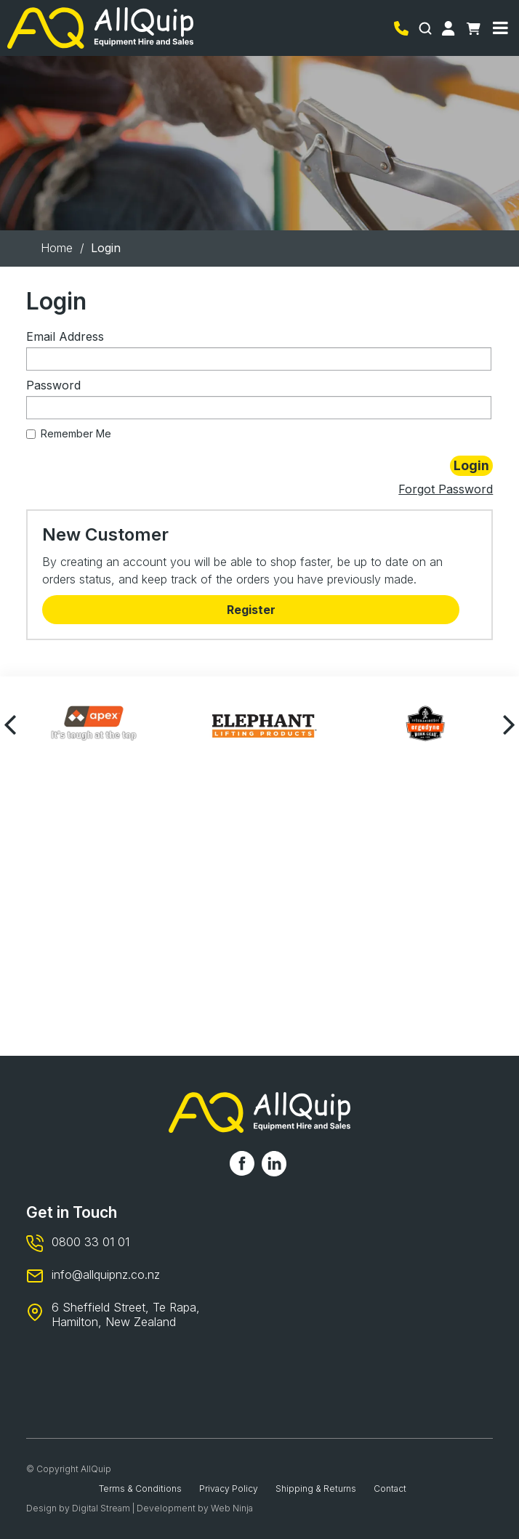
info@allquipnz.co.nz (106, 1274)
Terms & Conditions (140, 1488)
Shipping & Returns (315, 1488)
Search (427, 28)
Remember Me (68, 433)
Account (451, 28)
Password (53, 385)
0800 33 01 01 (403, 28)
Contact (390, 1488)
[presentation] (11, 724)
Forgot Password (445, 489)
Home (57, 248)
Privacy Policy (228, 1488)
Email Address (65, 336)
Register (251, 609)
